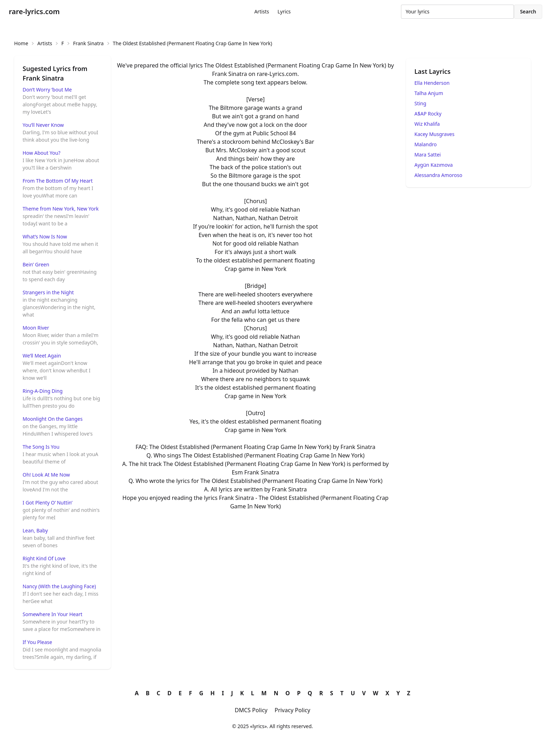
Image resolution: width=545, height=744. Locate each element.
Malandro (425, 144)
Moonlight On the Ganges (53, 418)
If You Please (37, 642)
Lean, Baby (35, 530)
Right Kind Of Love (44, 558)
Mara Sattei (427, 154)
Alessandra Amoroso (438, 175)
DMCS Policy (251, 710)
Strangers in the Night (48, 292)
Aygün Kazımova (433, 164)
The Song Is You (41, 446)
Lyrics (284, 11)
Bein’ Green (36, 264)
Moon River (36, 327)
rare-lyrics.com (34, 11)
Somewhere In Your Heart (52, 614)
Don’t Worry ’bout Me (47, 89)
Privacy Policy (292, 710)
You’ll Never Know (43, 125)
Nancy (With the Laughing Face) (59, 586)
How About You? (41, 152)
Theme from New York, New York (61, 208)
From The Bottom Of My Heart (58, 180)
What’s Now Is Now (45, 236)
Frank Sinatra (88, 43)
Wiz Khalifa (427, 123)
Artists (261, 11)
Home (21, 43)
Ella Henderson (432, 82)
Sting (420, 103)
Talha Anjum (428, 93)
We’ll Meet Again (42, 355)
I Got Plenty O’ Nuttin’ (47, 502)
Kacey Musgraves (434, 134)
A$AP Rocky (428, 113)
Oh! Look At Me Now (46, 474)
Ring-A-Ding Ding (42, 391)
